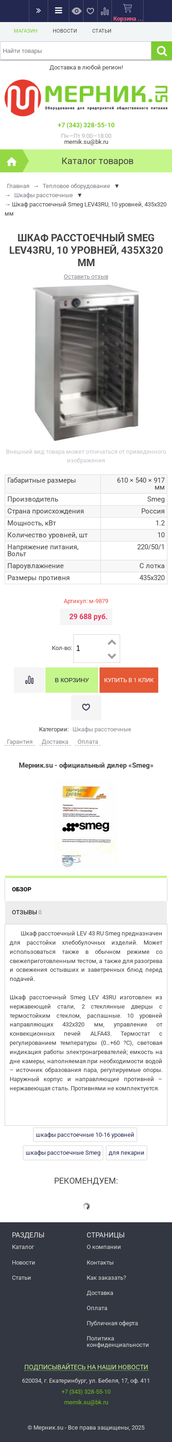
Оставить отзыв (86, 276)
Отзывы (27, 912)
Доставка (100, 1292)
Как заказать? (106, 1277)
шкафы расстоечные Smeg (63, 1152)
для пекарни (126, 1152)
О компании (104, 1246)
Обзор (21, 889)
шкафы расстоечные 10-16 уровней (85, 1134)
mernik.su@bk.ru (86, 1402)
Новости (65, 31)
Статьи (101, 31)
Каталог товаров (97, 160)
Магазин (26, 31)
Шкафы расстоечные (101, 729)
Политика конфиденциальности (118, 1341)
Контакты (100, 1262)
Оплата (97, 1308)
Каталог (23, 1246)
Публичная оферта (112, 1323)
